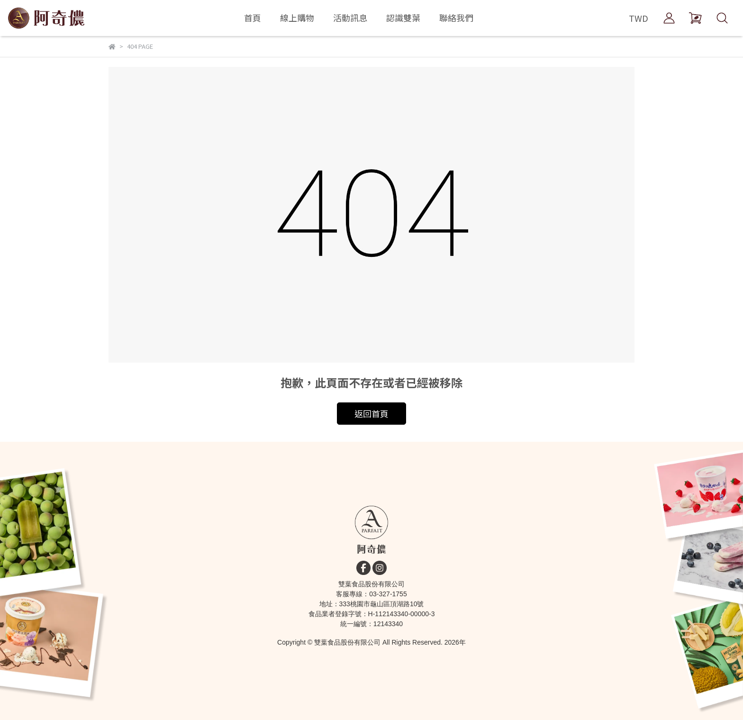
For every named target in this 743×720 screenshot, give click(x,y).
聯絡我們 (456, 17)
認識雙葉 (403, 17)
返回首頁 (371, 413)
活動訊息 (350, 17)
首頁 (252, 17)
